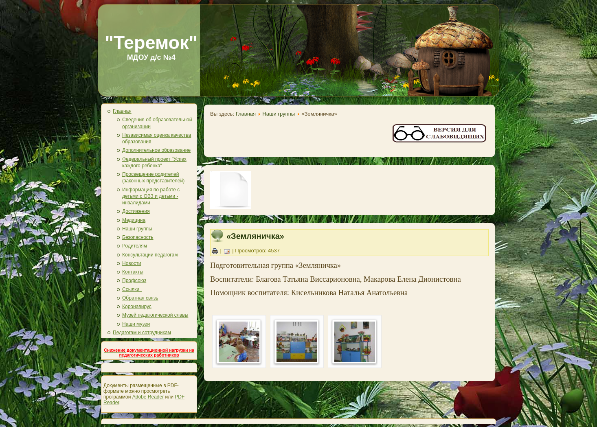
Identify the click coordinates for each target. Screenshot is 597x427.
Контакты (132, 272)
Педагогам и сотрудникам (142, 332)
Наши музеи (136, 324)
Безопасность (138, 237)
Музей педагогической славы (155, 315)
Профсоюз (134, 280)
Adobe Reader (148, 397)
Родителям (134, 246)
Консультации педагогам (150, 255)
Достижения (136, 211)
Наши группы (137, 229)
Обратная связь (140, 298)
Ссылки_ (132, 289)
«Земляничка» (255, 236)
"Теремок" (151, 42)
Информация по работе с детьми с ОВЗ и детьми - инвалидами (151, 196)
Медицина (133, 220)
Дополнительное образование (156, 150)
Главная (122, 111)
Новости (131, 263)
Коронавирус (136, 306)
